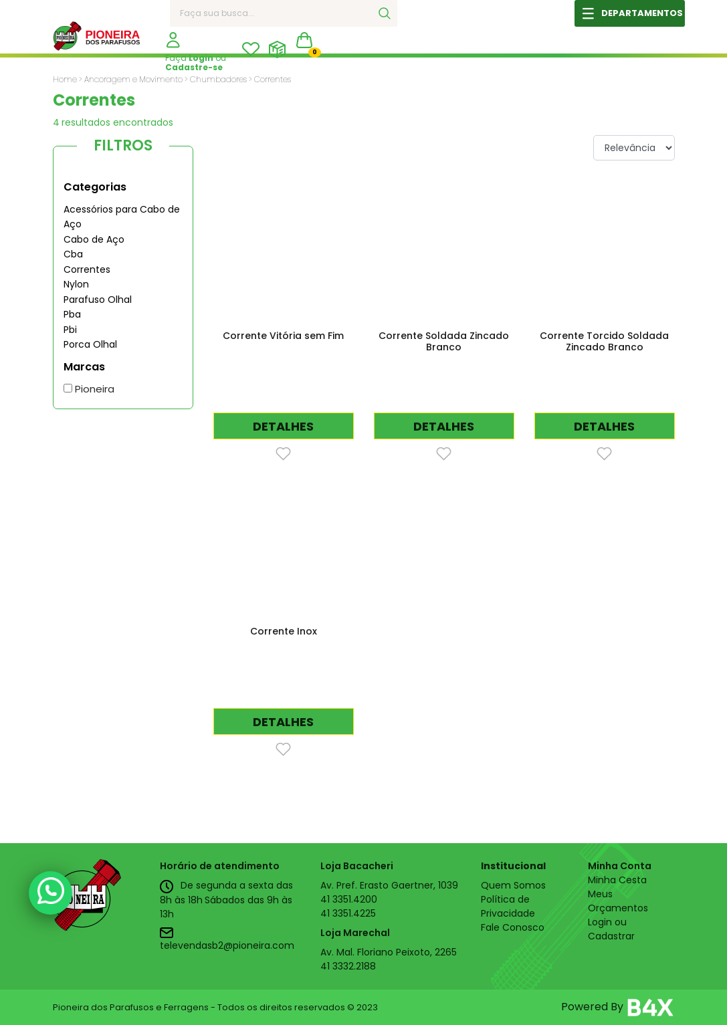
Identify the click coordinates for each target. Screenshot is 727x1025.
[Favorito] (283, 453)
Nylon (76, 284)
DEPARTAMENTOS (642, 13)
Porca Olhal (90, 344)
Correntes (87, 269)
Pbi (70, 329)
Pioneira (89, 389)
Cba (73, 254)
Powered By (618, 1007)
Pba (72, 314)
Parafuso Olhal (98, 299)
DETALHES (283, 426)
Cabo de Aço (94, 239)
